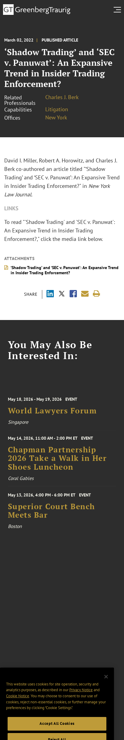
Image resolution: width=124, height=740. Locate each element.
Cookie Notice (17, 701)
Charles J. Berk (62, 97)
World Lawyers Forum (52, 413)
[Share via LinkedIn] (50, 294)
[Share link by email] (85, 294)
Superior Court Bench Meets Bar (51, 513)
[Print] (96, 294)
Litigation (56, 109)
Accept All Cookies (57, 729)
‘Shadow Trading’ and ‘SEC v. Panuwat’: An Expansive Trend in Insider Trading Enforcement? (65, 270)
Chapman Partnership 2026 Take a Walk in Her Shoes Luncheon (57, 461)
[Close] (106, 682)
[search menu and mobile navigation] (118, 9)
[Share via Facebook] (73, 294)
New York (56, 117)
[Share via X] (61, 294)
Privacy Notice (81, 695)
